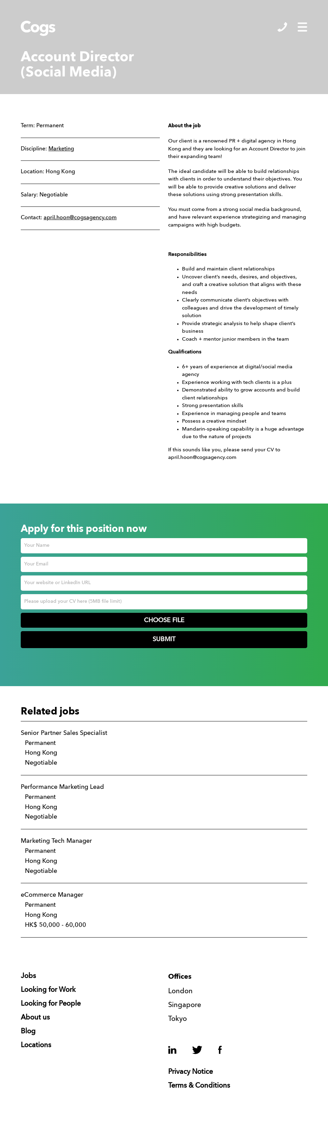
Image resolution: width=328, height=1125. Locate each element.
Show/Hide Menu (302, 27)
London (180, 991)
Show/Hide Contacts (282, 27)
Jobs (28, 976)
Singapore (184, 1005)
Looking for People (51, 1003)
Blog (28, 1031)
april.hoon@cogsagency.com (80, 218)
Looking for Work (48, 990)
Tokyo (177, 1019)
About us (35, 1017)
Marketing (61, 149)
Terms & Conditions (199, 1085)
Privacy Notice (190, 1072)
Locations (36, 1045)
